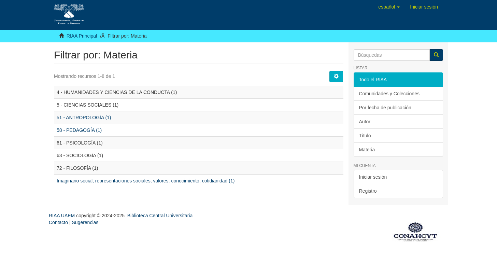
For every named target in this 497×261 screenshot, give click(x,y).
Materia (367, 149)
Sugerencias (85, 222)
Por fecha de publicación (385, 107)
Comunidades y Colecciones (389, 93)
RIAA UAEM (62, 215)
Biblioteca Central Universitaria (160, 215)
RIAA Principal (82, 36)
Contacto (58, 222)
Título (365, 135)
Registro (368, 191)
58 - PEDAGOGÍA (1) (79, 130)
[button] (389, 7)
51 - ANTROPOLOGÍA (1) (84, 117)
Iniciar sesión (373, 177)
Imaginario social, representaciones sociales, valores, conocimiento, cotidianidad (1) (146, 180)
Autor (364, 121)
